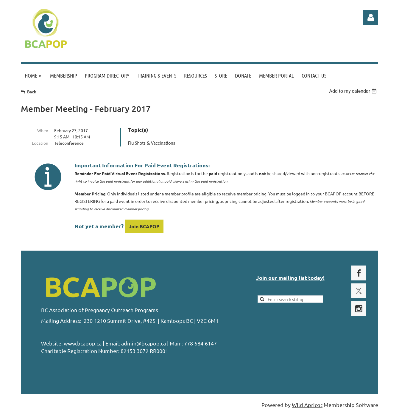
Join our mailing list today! (290, 277)
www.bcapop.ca (83, 343)
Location (40, 143)
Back (31, 92)
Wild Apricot (307, 405)
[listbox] (353, 91)
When (42, 130)
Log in (370, 17)
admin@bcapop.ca (143, 343)
